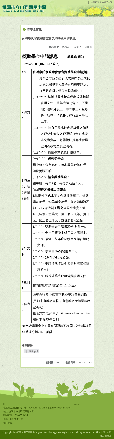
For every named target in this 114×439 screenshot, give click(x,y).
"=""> (76, 404)
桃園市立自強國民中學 (101, 2)
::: (86, 2)
